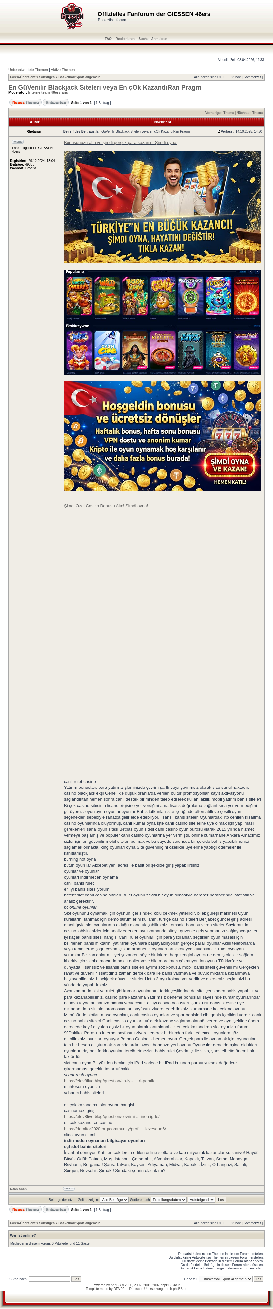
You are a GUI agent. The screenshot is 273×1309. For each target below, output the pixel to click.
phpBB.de (180, 1289)
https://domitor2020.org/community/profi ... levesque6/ (115, 1128)
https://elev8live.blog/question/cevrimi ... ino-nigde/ (112, 1116)
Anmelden (159, 38)
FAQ (108, 38)
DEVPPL (120, 1289)
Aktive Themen (63, 70)
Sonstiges (47, 77)
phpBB (116, 1285)
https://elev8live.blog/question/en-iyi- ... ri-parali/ (109, 1080)
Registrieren (125, 38)
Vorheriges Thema (219, 113)
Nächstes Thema (250, 113)
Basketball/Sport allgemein (79, 77)
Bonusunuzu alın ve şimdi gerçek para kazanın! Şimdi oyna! (120, 142)
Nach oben (18, 1189)
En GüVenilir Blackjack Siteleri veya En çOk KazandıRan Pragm (104, 87)
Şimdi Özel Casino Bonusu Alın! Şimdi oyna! (106, 505)
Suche (144, 38)
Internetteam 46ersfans (48, 92)
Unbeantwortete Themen (28, 70)
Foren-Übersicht (22, 77)
